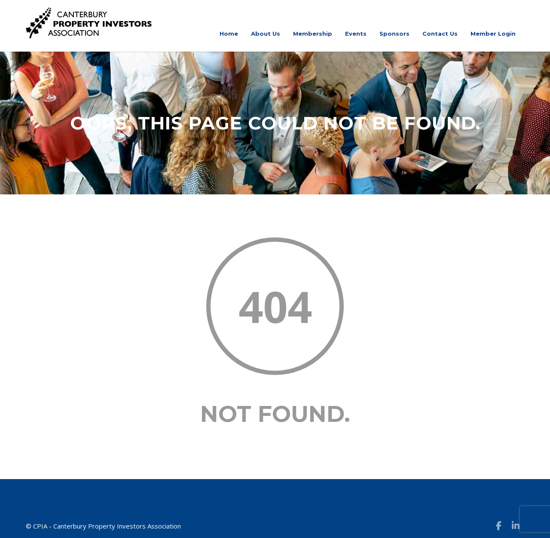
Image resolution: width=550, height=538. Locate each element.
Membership (312, 33)
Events (356, 33)
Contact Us (440, 33)
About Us (265, 33)
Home (229, 33)
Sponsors (394, 33)
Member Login (493, 33)
